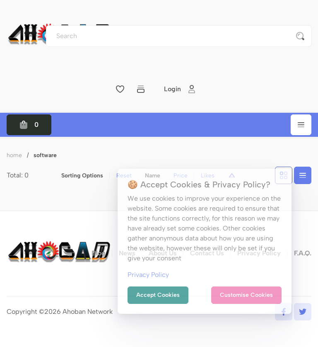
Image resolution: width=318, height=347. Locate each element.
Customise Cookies (246, 294)
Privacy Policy (148, 275)
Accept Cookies (158, 294)
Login (180, 89)
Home (14, 155)
